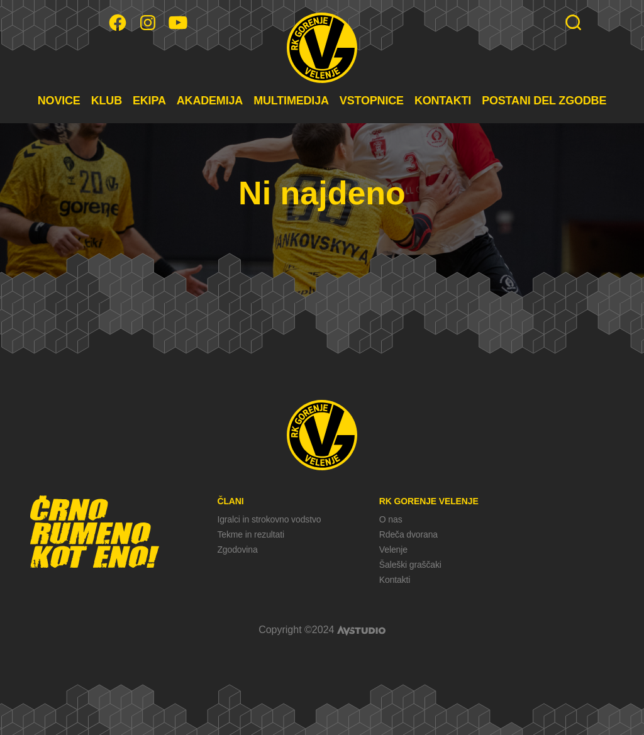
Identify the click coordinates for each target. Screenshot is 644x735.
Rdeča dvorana (408, 534)
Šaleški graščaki (410, 565)
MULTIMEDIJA (291, 100)
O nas (390, 519)
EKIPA (149, 100)
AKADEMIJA (210, 100)
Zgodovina (237, 549)
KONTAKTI (442, 100)
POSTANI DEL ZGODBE (544, 100)
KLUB (106, 100)
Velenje (393, 549)
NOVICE (59, 100)
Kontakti (394, 580)
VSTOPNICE (372, 100)
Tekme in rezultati (250, 534)
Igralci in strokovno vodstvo (269, 519)
